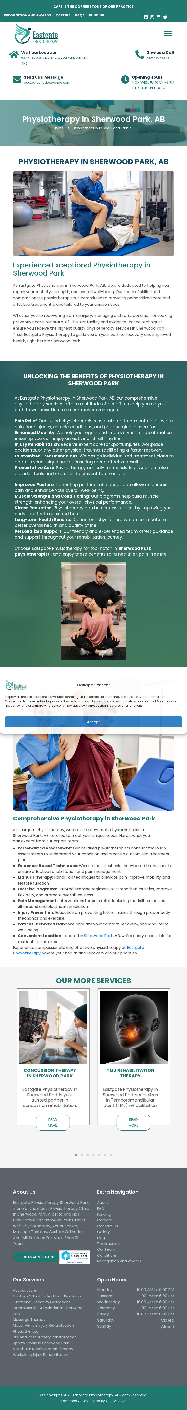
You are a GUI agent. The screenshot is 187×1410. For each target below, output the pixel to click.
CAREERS (63, 15)
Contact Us (107, 1226)
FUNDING (96, 15)
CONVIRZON (116, 1401)
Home (59, 128)
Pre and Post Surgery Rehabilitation (45, 1337)
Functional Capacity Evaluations (42, 1302)
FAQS (79, 15)
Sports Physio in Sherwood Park (41, 1342)
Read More (53, 1122)
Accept (93, 721)
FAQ (100, 1208)
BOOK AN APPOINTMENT (36, 1257)
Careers (104, 1220)
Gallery (103, 1231)
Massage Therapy (29, 1319)
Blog (101, 1237)
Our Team (106, 1249)
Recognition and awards (119, 1261)
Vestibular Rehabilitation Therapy (43, 1348)
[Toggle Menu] (168, 26)
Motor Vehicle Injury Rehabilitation (43, 1325)
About (102, 1202)
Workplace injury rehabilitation (40, 1354)
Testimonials (108, 1243)
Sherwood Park (98, 936)
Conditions (107, 1255)
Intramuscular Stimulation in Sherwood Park (48, 1310)
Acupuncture (24, 1290)
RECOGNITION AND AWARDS (27, 15)
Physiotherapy (26, 1331)
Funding (104, 1214)
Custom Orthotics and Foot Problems (47, 1296)
